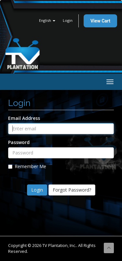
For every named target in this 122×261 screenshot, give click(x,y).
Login (68, 20)
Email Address (24, 118)
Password (19, 142)
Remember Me (27, 166)
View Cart (100, 20)
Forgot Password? (72, 190)
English (47, 20)
